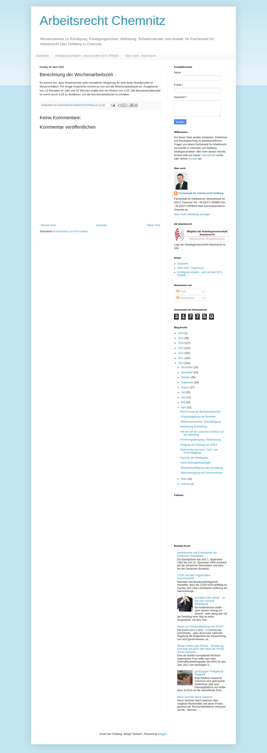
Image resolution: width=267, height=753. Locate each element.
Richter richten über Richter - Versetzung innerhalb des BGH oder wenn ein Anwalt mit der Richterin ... (200, 649)
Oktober (186, 377)
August (185, 387)
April (184, 407)
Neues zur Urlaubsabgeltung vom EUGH (200, 626)
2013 (181, 348)
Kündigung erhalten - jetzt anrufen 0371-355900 (87, 55)
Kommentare (185, 298)
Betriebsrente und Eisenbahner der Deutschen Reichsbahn (197, 554)
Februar (186, 484)
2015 (181, 338)
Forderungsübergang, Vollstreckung (200, 439)
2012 (181, 353)
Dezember (187, 367)
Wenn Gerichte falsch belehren (194, 697)
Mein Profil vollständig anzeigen (192, 214)
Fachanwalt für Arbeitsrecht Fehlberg (200, 193)
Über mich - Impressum (140, 55)
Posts (181, 291)
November (187, 372)
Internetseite (208, 155)
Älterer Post (153, 225)
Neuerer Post (48, 225)
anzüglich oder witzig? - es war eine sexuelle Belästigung (210, 600)
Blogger (162, 734)
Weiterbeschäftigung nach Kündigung (201, 467)
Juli (183, 392)
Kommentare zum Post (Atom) (71, 231)
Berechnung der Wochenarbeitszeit (200, 411)
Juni (183, 397)
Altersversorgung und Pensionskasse (201, 472)
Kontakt (192, 158)
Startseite (42, 55)
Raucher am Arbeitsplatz (194, 457)
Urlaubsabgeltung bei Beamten (198, 416)
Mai (183, 402)
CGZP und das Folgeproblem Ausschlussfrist (193, 577)
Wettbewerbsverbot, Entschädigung (200, 421)
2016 (181, 333)
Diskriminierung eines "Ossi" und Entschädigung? (199, 451)
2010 (181, 363)
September (187, 382)
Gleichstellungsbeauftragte (195, 462)
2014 (181, 343)
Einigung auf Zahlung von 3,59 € (198, 444)
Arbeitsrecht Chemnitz (102, 20)
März (184, 478)
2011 (181, 358)
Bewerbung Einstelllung (193, 426)
